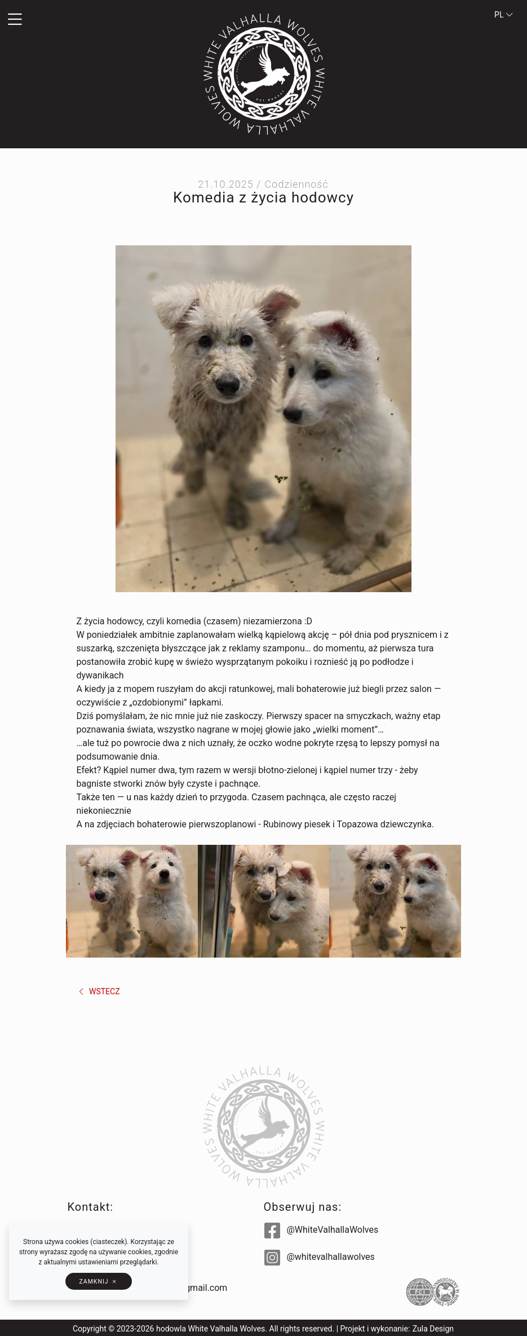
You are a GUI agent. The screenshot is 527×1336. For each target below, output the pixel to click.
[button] (88, 19)
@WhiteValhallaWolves (321, 1229)
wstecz (98, 991)
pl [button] (503, 14)
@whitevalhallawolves (319, 1256)
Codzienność (297, 184)
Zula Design (433, 1328)
